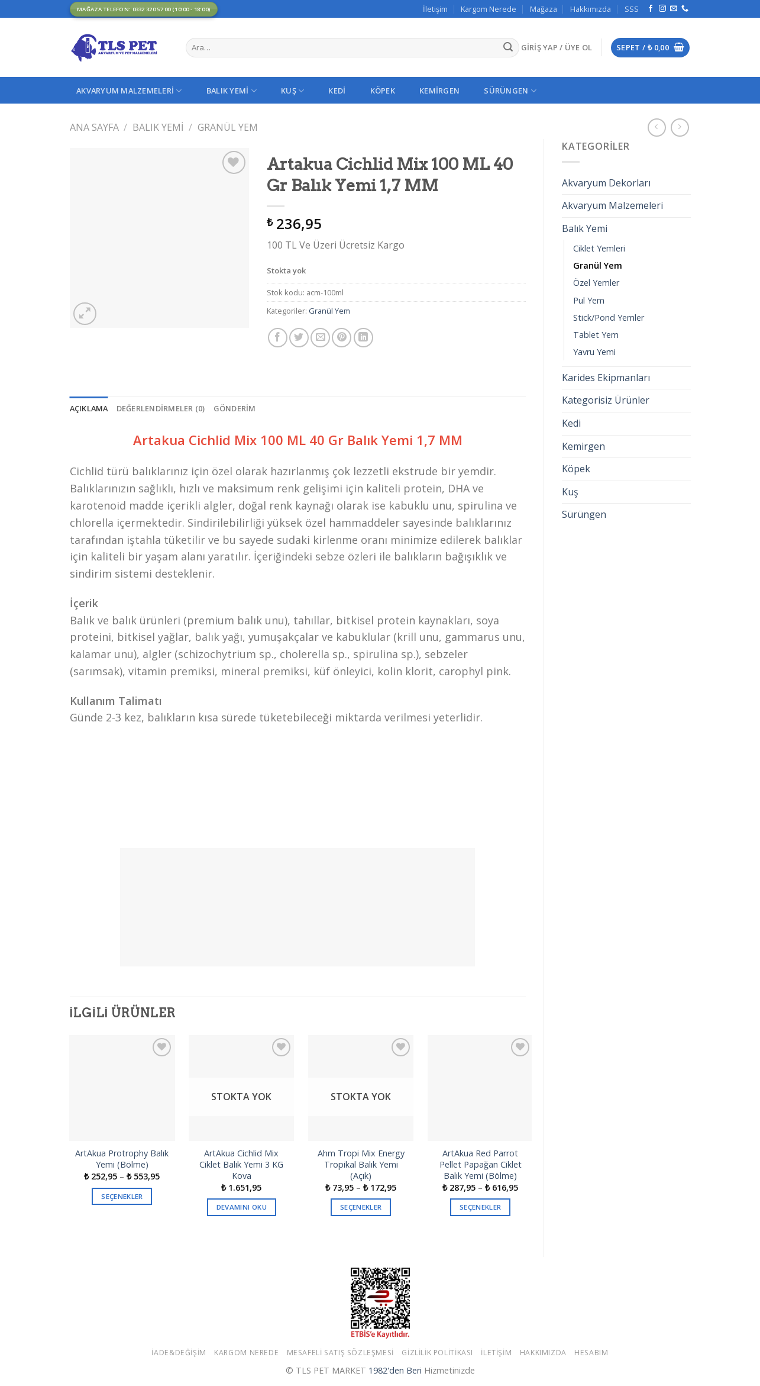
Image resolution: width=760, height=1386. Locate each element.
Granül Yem (228, 127)
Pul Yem (588, 300)
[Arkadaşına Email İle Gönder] (320, 337)
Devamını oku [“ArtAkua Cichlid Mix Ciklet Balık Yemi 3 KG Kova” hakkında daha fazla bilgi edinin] (241, 1207)
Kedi (336, 90)
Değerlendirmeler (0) (161, 408)
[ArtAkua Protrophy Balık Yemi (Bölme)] (121, 1087)
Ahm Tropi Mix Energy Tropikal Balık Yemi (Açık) (361, 1164)
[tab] (89, 408)
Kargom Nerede (488, 9)
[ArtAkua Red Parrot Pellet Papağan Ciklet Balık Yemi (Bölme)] (480, 1087)
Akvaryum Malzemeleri (129, 90)
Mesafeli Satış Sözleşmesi (340, 1353)
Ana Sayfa (94, 127)
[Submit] (508, 48)
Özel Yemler (596, 282)
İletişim (435, 9)
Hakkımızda (590, 9)
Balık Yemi (231, 90)
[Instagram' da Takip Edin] (662, 9)
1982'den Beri (395, 1370)
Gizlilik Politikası (437, 1353)
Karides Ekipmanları (606, 377)
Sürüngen (510, 90)
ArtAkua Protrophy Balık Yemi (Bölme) (122, 1159)
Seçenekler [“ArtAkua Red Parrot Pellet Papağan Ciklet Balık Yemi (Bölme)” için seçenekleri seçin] (480, 1207)
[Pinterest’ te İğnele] (341, 337)
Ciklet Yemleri (599, 248)
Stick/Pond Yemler (608, 317)
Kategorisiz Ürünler (605, 400)
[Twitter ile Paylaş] (299, 337)
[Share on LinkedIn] (363, 337)
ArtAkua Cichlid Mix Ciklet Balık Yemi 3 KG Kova (241, 1164)
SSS (632, 9)
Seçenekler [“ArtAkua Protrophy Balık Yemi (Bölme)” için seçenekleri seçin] (122, 1196)
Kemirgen (439, 90)
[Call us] (684, 9)
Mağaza (543, 9)
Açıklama (89, 408)
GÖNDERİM (235, 408)
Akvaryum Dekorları (606, 182)
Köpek (382, 90)
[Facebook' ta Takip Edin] (650, 9)
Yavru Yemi (594, 351)
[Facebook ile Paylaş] (277, 337)
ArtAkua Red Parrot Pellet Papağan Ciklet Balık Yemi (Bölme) (480, 1164)
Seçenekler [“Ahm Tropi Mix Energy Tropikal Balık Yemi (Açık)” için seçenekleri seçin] (360, 1207)
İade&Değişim (178, 1353)
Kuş (292, 90)
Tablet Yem (596, 334)
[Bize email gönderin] (673, 9)
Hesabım (591, 1353)
